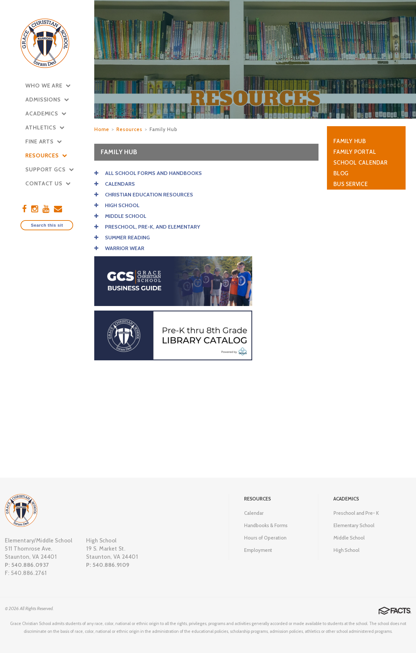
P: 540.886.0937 (27, 565)
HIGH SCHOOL (116, 205)
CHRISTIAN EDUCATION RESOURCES (143, 195)
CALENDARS (114, 184)
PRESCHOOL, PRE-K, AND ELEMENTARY (147, 227)
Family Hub (163, 129)
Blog (341, 173)
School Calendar (360, 162)
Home (101, 129)
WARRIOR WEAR (119, 248)
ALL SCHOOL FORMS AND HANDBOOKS (148, 173)
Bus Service (350, 184)
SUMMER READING (122, 237)
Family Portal (354, 152)
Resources (129, 129)
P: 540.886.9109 (108, 565)
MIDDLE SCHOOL (120, 216)
